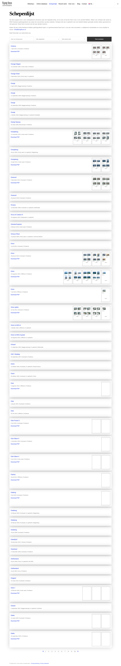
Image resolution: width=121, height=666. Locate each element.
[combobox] (47, 39)
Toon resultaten (99, 39)
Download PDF (15, 51)
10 (75, 651)
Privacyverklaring (35, 663)
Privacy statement (44, 663)
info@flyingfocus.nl (20, 29)
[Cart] (117, 4)
